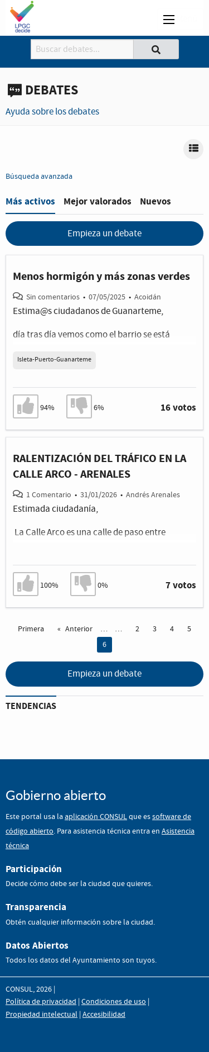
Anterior (79, 629)
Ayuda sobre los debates (52, 112)
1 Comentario (48, 495)
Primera (31, 629)
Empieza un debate (104, 233)
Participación (34, 869)
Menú (180, 19)
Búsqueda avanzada (39, 176)
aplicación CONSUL (96, 817)
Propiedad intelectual (41, 1015)
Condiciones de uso (113, 1002)
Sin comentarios (53, 297)
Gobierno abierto (56, 795)
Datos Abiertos (37, 945)
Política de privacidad (41, 1002)
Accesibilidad (103, 1015)
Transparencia (36, 907)
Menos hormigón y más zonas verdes (101, 276)
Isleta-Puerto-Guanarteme (54, 359)
